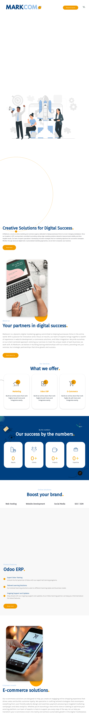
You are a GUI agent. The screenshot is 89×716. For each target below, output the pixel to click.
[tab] (11, 504)
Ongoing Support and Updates (19, 592)
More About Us (10, 355)
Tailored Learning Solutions (18, 584)
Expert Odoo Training (15, 576)
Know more (10, 605)
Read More (9, 247)
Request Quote (70, 7)
